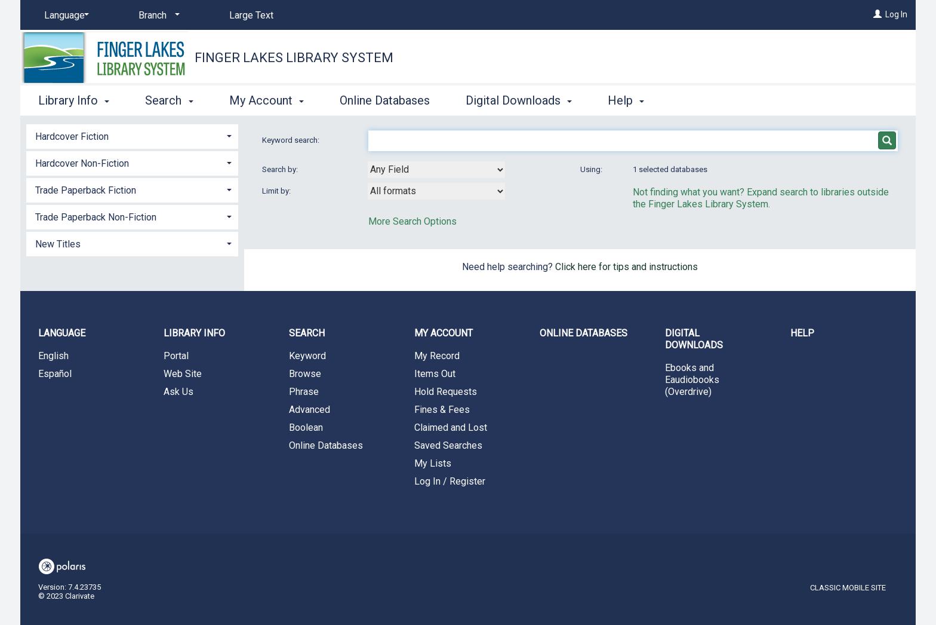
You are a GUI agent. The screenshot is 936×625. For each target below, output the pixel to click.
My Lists (432, 463)
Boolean (306, 427)
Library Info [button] (73, 100)
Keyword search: (291, 140)
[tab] (132, 135)
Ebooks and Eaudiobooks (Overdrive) (692, 379)
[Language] (64, 15)
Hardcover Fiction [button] (72, 136)
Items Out (434, 373)
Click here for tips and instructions (626, 266)
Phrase (304, 391)
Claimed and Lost (450, 427)
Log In (896, 14)
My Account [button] (266, 100)
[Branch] (157, 15)
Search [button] (169, 100)
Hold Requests (445, 391)
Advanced (309, 409)
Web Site (183, 373)
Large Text (251, 15)
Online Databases (385, 100)
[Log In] (877, 14)
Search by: (281, 169)
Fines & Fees (442, 409)
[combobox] (436, 169)
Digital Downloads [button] (519, 100)
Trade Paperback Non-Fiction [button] (95, 217)
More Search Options (412, 221)
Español (55, 373)
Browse (305, 373)
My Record (437, 355)
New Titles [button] (58, 244)
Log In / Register (449, 481)
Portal (176, 355)
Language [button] (61, 333)
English (53, 355)
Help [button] (626, 100)
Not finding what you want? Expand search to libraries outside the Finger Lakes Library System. (761, 198)
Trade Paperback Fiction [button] (85, 190)
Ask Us (178, 391)
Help (802, 333)
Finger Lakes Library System (294, 57)
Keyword (307, 355)
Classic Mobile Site (848, 587)
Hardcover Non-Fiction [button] (82, 163)
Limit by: (277, 190)
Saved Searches (448, 445)
